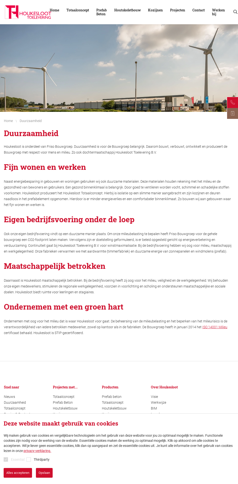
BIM (154, 408)
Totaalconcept (77, 10)
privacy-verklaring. (37, 451)
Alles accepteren (17, 473)
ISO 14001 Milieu (214, 327)
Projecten (177, 10)
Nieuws (9, 397)
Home (54, 10)
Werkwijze (158, 402)
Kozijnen (155, 10)
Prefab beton (112, 397)
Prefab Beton (101, 12)
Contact (198, 10)
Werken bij (218, 12)
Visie (154, 397)
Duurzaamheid (15, 402)
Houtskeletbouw (127, 10)
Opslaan (44, 473)
